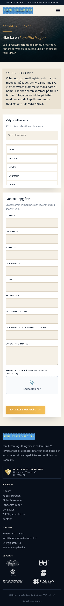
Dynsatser (8, 509)
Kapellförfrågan (11, 495)
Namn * (10, 215)
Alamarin (14, 176)
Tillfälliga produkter (14, 514)
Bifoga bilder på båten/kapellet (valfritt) (26, 372)
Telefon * (12, 231)
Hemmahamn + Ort (17, 311)
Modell (10, 279)
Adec (12, 149)
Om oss (7, 491)
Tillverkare (13, 263)
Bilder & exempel (12, 500)
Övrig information (18, 343)
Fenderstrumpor (12, 504)
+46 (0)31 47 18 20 (15, 2)
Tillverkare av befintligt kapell (27, 327)
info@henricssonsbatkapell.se (43, 2)
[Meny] (58, 10)
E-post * (11, 247)
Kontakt (7, 519)
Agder (12, 167)
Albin (12, 184)
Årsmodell (12, 295)
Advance (14, 158)
